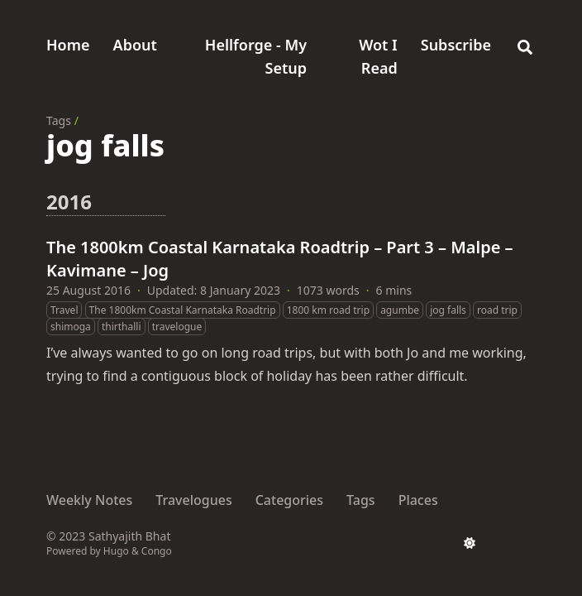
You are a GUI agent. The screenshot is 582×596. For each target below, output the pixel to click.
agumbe (399, 310)
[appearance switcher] (469, 543)
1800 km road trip (328, 310)
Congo (156, 551)
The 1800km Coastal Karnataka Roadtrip (182, 310)
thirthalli (121, 327)
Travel (64, 310)
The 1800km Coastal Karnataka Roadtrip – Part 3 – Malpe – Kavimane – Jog (279, 258)
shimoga (70, 327)
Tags (58, 120)
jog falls (448, 310)
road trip (497, 310)
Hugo (116, 551)
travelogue (177, 327)
